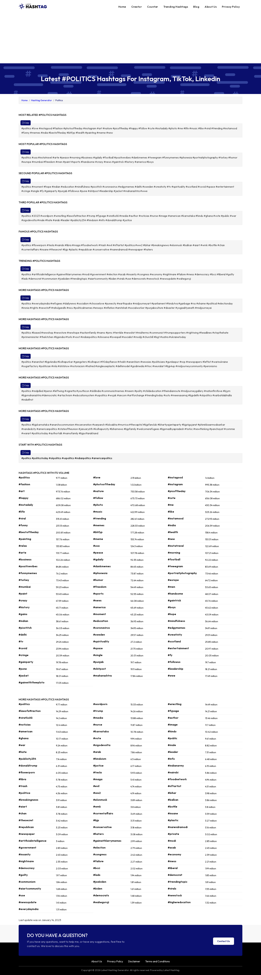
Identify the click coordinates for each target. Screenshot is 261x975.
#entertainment (178, 648)
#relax (23, 545)
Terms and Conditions (157, 961)
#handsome (175, 593)
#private (173, 834)
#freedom (99, 586)
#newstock (175, 895)
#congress (100, 854)
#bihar (172, 793)
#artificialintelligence (32, 840)
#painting (25, 539)
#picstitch (25, 627)
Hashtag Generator (41, 100)
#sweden (99, 634)
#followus (174, 662)
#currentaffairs (103, 813)
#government (27, 847)
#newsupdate (27, 902)
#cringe (23, 655)
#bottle (172, 806)
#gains (23, 614)
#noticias (25, 724)
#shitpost (99, 668)
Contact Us (223, 941)
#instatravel (176, 545)
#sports (98, 593)
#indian (23, 621)
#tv (21, 641)
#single (98, 655)
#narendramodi (178, 827)
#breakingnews (28, 799)
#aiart (23, 806)
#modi (172, 840)
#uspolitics (68, 458)
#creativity (175, 634)
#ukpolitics (55, 458)
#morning (174, 552)
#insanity (24, 854)
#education (100, 621)
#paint (23, 593)
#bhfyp (98, 532)
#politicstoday (40, 458)
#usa (96, 545)
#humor (98, 580)
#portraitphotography (182, 573)
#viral (22, 518)
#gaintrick (174, 600)
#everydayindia (28, 909)
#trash (23, 786)
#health (173, 532)
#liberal (173, 868)
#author (173, 717)
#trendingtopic (177, 881)
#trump (98, 711)
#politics (26, 458)
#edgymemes (176, 627)
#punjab (98, 662)
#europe (173, 580)
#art (22, 491)
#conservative (102, 827)
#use (22, 895)
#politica (24, 793)
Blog (196, 6)
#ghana (23, 738)
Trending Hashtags (175, 6)
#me (171, 504)
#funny (23, 525)
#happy (23, 498)
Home (122, 6)
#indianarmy (176, 765)
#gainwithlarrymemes (107, 840)
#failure (98, 861)
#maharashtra (102, 675)
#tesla (97, 772)
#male (172, 745)
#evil (96, 786)
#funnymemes (28, 573)
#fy (170, 655)
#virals (172, 888)
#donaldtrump (28, 765)
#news (97, 600)
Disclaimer (134, 961)
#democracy (26, 868)
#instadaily (26, 504)
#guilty (23, 875)
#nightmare (26, 861)
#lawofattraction (30, 711)
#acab (172, 847)
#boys (172, 607)
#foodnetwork (177, 779)
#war (22, 745)
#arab (97, 752)
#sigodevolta (101, 745)
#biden (97, 888)
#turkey (24, 580)
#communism (27, 881)
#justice (98, 765)
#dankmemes (102, 566)
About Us (211, 6)
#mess (172, 861)
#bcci (96, 868)
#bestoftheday (29, 532)
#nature (98, 491)
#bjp (96, 820)
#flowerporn (27, 772)
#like (171, 511)
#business (25, 559)
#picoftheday (176, 491)
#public (172, 738)
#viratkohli (25, 717)
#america (99, 607)
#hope (172, 614)
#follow (98, 498)
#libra (22, 779)
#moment (99, 614)
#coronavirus (101, 627)
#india (172, 525)
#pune (23, 668)
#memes (98, 525)
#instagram (175, 484)
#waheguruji (101, 902)
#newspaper (27, 834)
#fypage (173, 711)
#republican (26, 827)
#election (99, 847)
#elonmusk (100, 799)
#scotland (174, 641)
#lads (96, 875)
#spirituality (101, 641)
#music (97, 511)
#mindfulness (176, 621)
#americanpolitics (102, 458)
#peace (98, 552)
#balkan (173, 799)
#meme (98, 539)
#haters (98, 834)
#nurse (97, 724)
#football (174, 559)
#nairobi (173, 772)
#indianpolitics (83, 458)
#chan (22, 813)
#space (98, 648)
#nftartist (174, 786)
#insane (173, 813)
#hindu (172, 731)
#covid (23, 648)
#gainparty (26, 662)
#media (98, 717)
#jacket (24, 675)
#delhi (23, 634)
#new (171, 539)
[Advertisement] (130, 38)
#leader (173, 752)
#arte (22, 552)
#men (171, 586)
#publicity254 (27, 758)
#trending (99, 518)
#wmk (97, 806)
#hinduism (99, 758)
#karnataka (101, 731)
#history (24, 607)
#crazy (23, 600)
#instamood (175, 518)
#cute (171, 498)
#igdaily (98, 559)
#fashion (24, 484)
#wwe (171, 675)
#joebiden (99, 881)
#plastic (173, 820)
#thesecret (26, 820)
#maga (97, 779)
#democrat (175, 875)
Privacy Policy (231, 6)
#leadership (175, 668)
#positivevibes (28, 566)
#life (22, 511)
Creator (136, 6)
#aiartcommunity (30, 888)
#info (171, 758)
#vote (97, 738)
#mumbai (25, 586)
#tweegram (175, 566)
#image (173, 724)
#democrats (101, 895)
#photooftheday (104, 484)
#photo (98, 504)
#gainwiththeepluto (31, 682)
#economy (174, 854)
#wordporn (100, 704)
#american (25, 731)
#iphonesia (100, 573)
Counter (152, 6)
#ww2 (97, 793)
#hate (23, 752)
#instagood (175, 477)
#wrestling (174, 704)
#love (96, 477)
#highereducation (179, 902)
